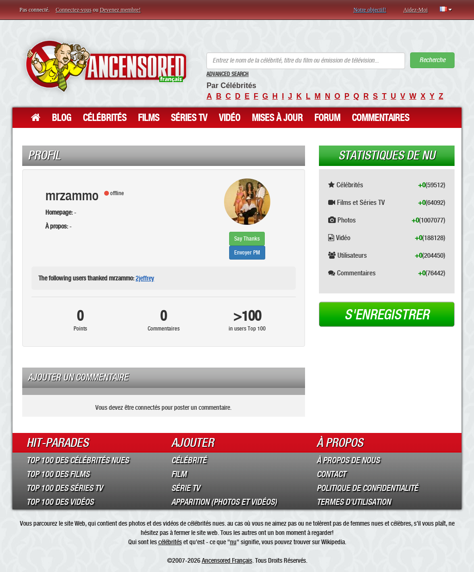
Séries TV (189, 117)
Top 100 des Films (57, 474)
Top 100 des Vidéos (60, 502)
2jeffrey (145, 278)
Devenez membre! (120, 9)
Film (179, 474)
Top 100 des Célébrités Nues (77, 460)
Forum (327, 117)
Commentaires (380, 117)
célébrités (170, 542)
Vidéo (229, 117)
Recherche (432, 60)
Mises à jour (277, 117)
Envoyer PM (247, 252)
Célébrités (104, 117)
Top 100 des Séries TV (64, 488)
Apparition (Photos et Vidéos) (224, 502)
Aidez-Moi (415, 9)
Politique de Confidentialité (367, 488)
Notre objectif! (369, 9)
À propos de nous (348, 460)
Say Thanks (247, 238)
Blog (61, 117)
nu (233, 542)
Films (148, 117)
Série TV (185, 488)
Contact (331, 474)
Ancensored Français (227, 560)
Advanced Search (227, 74)
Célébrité (188, 460)
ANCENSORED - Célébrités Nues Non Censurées (106, 66)
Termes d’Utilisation (354, 502)
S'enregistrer (386, 315)
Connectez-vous (73, 9)
